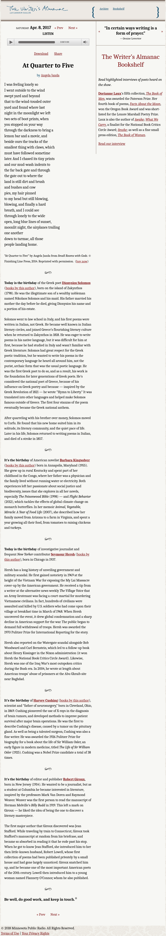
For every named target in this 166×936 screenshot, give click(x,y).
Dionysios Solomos (76, 283)
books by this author (20, 288)
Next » (72, 28)
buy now (81, 261)
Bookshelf (118, 8)
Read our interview (111, 144)
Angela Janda (50, 75)
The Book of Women (131, 135)
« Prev (58, 28)
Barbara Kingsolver (75, 460)
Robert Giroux (74, 779)
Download (41, 54)
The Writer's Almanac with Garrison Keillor (37, 11)
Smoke (122, 130)
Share (58, 54)
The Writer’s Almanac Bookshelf (131, 60)
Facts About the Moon (145, 104)
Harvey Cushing (46, 700)
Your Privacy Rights (35, 933)
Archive (104, 8)
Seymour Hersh (63, 554)
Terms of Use (10, 933)
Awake (139, 119)
